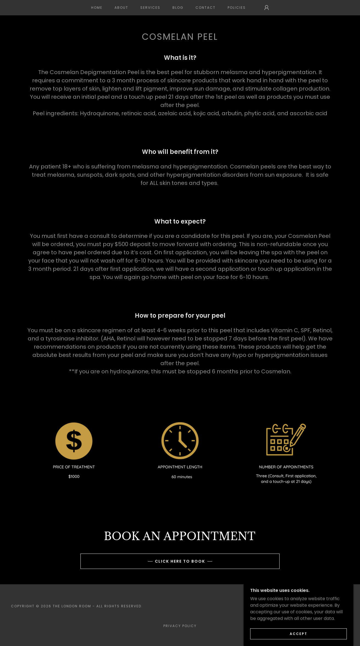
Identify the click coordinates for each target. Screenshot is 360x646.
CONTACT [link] (206, 7)
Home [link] (96, 7)
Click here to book (180, 561)
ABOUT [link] (121, 7)
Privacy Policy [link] (180, 626)
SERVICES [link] (150, 7)
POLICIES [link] (237, 7)
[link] (331, 609)
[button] (266, 7)
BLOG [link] (177, 7)
